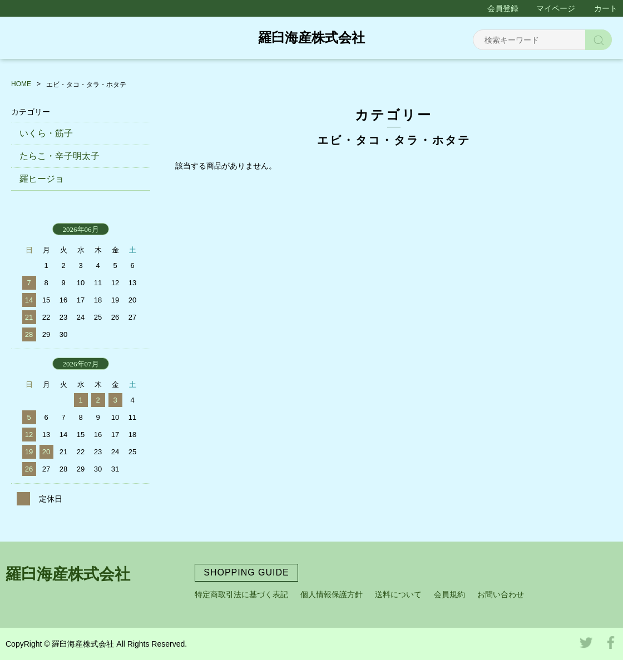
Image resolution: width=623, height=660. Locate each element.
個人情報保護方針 (331, 594)
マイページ (555, 8)
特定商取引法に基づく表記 (241, 594)
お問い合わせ (500, 594)
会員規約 (449, 594)
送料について (398, 594)
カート (605, 8)
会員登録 (502, 8)
